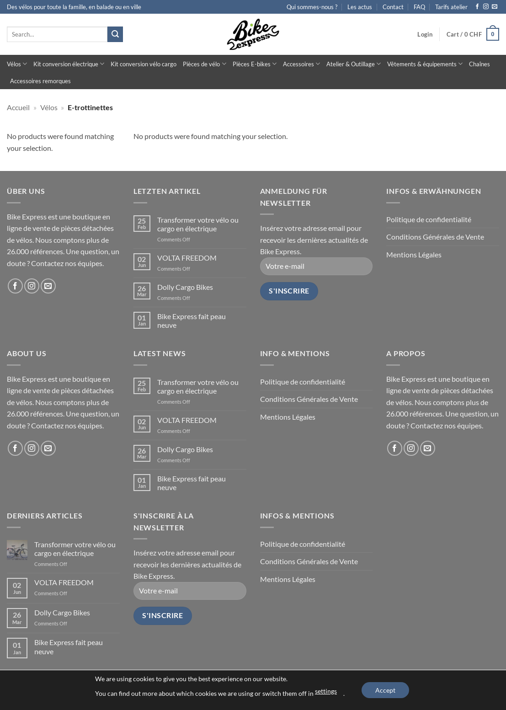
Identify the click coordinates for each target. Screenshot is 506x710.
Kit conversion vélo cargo (143, 64)
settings (326, 691)
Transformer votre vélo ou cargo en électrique (198, 224)
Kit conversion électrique (68, 63)
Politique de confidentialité (428, 219)
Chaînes (479, 64)
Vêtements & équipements (425, 63)
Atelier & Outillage (353, 63)
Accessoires (301, 63)
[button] (424, 34)
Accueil (18, 107)
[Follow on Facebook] (477, 7)
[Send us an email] (494, 7)
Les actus (359, 7)
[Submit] (115, 34)
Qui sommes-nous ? (312, 7)
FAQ (419, 7)
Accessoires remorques (40, 81)
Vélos (17, 63)
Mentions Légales (414, 254)
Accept (385, 690)
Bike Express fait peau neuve (191, 320)
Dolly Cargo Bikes (185, 287)
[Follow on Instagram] (486, 7)
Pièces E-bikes (255, 63)
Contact (393, 7)
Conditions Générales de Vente (435, 236)
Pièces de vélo (204, 63)
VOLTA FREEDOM (187, 257)
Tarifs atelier (451, 7)
